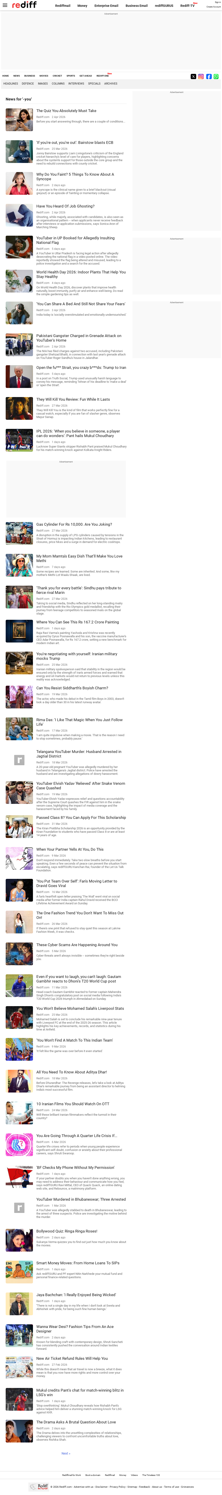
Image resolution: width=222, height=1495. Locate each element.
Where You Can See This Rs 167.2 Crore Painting (77, 622)
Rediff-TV (187, 6)
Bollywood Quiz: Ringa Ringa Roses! (66, 1231)
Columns (58, 83)
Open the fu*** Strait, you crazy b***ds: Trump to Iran (81, 367)
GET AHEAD (86, 75)
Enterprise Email (106, 6)
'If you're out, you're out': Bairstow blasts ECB (74, 142)
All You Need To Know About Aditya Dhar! (71, 1072)
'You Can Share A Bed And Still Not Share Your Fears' (80, 304)
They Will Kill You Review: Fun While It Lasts (73, 399)
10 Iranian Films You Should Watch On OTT (72, 1104)
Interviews (76, 83)
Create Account (214, 7)
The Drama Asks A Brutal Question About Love (76, 1422)
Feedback (144, 1486)
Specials (94, 83)
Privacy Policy (117, 1486)
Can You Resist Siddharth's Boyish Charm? (72, 688)
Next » (66, 1453)
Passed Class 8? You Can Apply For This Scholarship (81, 817)
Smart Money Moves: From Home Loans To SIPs (78, 1263)
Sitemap (132, 1486)
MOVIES (44, 75)
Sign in (218, 2)
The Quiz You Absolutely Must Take (66, 110)
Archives (110, 83)
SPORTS (71, 75)
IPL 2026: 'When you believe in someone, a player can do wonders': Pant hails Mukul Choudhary (78, 433)
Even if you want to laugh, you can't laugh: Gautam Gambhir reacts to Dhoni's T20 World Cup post (78, 978)
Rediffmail (62, 6)
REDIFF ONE (103, 75)
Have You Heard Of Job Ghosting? (65, 206)
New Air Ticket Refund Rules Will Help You (72, 1358)
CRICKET (57, 75)
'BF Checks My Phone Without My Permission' (75, 1167)
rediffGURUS (164, 6)
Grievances (187, 1486)
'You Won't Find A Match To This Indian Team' (74, 1040)
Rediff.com (65, 1486)
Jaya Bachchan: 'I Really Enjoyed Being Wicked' (76, 1294)
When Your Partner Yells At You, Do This (70, 849)
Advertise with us (83, 1486)
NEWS (16, 75)
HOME (5, 75)
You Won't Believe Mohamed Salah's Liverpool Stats (80, 1008)
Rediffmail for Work (71, 1475)
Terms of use (171, 1486)
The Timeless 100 (151, 1475)
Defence (28, 83)
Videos (134, 1475)
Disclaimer (101, 1486)
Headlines (10, 83)
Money (82, 6)
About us (157, 1486)
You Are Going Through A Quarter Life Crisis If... (76, 1135)
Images (43, 83)
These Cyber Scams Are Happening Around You (76, 944)
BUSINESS (29, 75)
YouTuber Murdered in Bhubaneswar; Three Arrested (81, 1199)
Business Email (137, 6)
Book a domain (92, 1475)
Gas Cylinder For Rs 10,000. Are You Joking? (74, 524)
